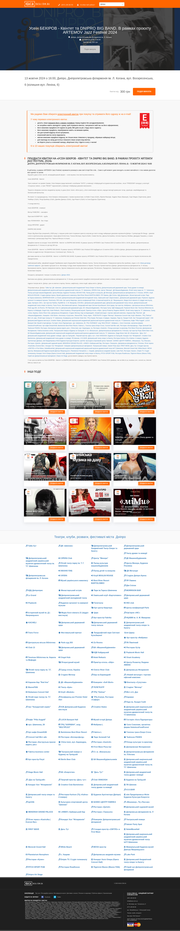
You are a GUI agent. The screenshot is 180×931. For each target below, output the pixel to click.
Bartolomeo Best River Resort (68, 325)
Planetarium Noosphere (79, 351)
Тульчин (43, 917)
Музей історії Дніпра (44, 323)
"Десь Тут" (143, 333)
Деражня (46, 906)
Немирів (66, 912)
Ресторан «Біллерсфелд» (129, 325)
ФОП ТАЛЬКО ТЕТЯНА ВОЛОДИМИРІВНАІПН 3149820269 (139, 919)
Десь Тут (133, 346)
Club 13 (57, 308)
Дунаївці (83, 906)
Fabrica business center (45, 330)
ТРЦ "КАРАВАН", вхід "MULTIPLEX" (98, 323)
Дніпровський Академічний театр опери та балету (83, 353)
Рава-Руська (60, 914)
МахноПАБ (78, 315)
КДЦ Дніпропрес (123, 295)
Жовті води (28, 907)
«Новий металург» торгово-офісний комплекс (110, 313)
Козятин (112, 908)
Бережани (35, 903)
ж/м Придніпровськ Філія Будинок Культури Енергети (61, 341)
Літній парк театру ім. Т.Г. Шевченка (50, 318)
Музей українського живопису (66, 295)
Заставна (49, 907)
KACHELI (80, 303)
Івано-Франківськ (30, 902)
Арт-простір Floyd (135, 330)
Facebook (45, 897)
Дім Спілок (113, 295)
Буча (104, 903)
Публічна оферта (97, 893)
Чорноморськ (47, 918)
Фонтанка (72, 917)
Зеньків (71, 907)
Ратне (80, 914)
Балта (101, 902)
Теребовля (95, 916)
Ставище (50, 916)
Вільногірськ (115, 903)
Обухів (27, 913)
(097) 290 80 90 (65, 5)
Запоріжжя (43, 907)
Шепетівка (61, 918)
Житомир (102, 906)
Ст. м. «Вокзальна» (91, 330)
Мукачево (55, 912)
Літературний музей (78, 310)
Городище (34, 906)
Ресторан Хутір (105, 308)
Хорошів (100, 917)
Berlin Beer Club (147, 330)
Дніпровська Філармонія (59, 313)
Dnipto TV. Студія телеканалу (72, 859)
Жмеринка (109, 906)
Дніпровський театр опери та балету (100, 338)
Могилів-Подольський (37, 912)
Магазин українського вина (100, 918)
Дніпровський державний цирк (130, 298)
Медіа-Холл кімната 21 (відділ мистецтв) (138, 300)
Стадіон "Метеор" (108, 315)
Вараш (39, 904)
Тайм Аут (48, 288)
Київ (90, 908)
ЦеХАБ (82, 341)
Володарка (75, 904)
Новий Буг (79, 912)
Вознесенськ (66, 904)
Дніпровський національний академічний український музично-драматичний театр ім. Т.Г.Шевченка (96, 320)
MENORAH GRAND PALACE (72, 343)
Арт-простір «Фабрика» (123, 305)
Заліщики (35, 907)
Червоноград (116, 917)
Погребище (113, 913)
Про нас (37, 893)
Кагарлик (94, 907)
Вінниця (27, 904)
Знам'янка (78, 907)
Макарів (63, 911)
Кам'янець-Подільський (32, 908)
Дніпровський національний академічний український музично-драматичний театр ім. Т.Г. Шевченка (80, 333)
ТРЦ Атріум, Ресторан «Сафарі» (98, 318)
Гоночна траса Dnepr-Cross (94, 325)
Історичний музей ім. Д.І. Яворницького (109, 300)
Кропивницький (101, 909)
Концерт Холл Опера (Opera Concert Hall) (50, 353)
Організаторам (107, 893)
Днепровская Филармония (137, 747)
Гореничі (27, 906)
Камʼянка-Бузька (59, 908)
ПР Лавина (104, 295)
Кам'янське (50, 908)
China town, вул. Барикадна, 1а (81, 328)
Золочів (84, 907)
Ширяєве (67, 918)
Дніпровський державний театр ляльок (119, 303)
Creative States (56, 320)
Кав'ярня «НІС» (37, 303)
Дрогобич (72, 906)
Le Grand (58, 298)
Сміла (33, 916)
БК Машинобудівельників (36, 333)
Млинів (27, 912)
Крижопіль (92, 909)
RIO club (59, 300)
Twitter (57, 897)
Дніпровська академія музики (105, 351)
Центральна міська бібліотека (142, 305)
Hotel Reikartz (54, 310)
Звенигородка (58, 907)
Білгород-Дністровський (79, 902)
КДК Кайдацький (117, 308)
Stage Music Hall (121, 333)
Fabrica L (81, 325)
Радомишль (74, 914)
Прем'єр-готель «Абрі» (93, 310)
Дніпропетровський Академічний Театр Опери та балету (81, 288)
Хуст (110, 917)
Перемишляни (81, 913)
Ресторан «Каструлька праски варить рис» (55, 328)
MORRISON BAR (48, 298)
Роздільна (99, 914)
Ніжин (60, 912)
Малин (77, 911)
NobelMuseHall (49, 348)
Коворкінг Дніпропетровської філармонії (78, 346)
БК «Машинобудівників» (91, 308)
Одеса (45, 913)
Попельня (48, 914)
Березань (41, 903)
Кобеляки (95, 908)
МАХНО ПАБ (80, 293)
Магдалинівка (56, 911)
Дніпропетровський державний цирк (114, 288)
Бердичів (27, 903)
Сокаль (44, 916)
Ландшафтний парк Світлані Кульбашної (92, 305)
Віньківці (33, 904)
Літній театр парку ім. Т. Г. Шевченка (141, 290)
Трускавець (36, 917)
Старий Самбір (58, 916)
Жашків (89, 906)
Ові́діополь (33, 913)
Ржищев (86, 914)
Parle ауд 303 (32, 308)
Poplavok (145, 298)
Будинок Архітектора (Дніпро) (106, 795)
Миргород (106, 911)
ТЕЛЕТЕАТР (97, 315)
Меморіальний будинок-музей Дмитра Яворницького (52, 351)
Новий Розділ (87, 912)
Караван (113, 318)
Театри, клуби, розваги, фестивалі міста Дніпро (90, 537)
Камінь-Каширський (71, 908)
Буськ (100, 903)
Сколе (115, 914)
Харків (78, 917)
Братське (88, 903)
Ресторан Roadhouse (122, 353)
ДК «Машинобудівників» (70, 682)
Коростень (34, 909)
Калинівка (101, 907)
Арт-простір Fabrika (50, 303)
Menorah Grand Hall (130, 348)
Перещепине (90, 913)
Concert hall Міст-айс (112, 325)
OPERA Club (95, 290)
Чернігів (39, 918)
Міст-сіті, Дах (32, 318)
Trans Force (57, 305)
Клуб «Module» (136, 315)
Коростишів (42, 909)
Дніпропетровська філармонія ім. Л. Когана (128, 293)
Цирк (29, 303)
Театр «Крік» (87, 315)
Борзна (61, 903)
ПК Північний (49, 308)
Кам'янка (42, 908)
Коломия (118, 908)
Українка (55, 917)
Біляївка (96, 902)
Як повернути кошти (60, 893)
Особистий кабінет (86, 5)
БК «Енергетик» (133, 333)
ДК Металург (108, 293)
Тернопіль (103, 916)
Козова (106, 908)
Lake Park (119, 351)
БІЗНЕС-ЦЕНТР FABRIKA (122, 341)
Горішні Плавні (115, 904)
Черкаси (27, 918)
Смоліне (38, 916)
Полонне (34, 914)
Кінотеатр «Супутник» (66, 315)
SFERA (146, 293)
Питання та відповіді (85, 893)
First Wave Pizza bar (135, 328)
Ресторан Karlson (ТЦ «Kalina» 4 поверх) (128, 338)
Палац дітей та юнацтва (94, 293)
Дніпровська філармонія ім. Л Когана (131, 343)
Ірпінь (48, 902)
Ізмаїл (38, 902)
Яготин (89, 918)
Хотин (105, 917)
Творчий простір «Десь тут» (85, 336)
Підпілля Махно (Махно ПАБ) (141, 353)
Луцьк (38, 911)
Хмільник (84, 917)
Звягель (65, 907)
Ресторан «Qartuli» (34, 343)
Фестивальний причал (69, 305)
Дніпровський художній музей (52, 343)
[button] (111, 4)
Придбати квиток (56, 411)
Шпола (74, 918)
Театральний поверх (100, 346)
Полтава (41, 914)
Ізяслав (43, 902)
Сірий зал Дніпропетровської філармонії (42, 356)
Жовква (115, 906)
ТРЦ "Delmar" (147, 315)
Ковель (101, 908)
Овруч (40, 913)
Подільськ (28, 914)
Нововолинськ (96, 912)
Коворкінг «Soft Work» (50, 315)
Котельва (56, 909)
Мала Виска (70, 911)
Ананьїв (60, 902)
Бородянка (81, 903)
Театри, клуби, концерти (134, 913)
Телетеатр (52, 300)
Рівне (53, 914)
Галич (107, 904)
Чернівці (33, 918)
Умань (61, 917)
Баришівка (108, 902)
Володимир (82, 904)
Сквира (110, 914)
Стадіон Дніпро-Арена (48, 295)
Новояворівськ (116, 912)
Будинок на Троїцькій (115, 336)
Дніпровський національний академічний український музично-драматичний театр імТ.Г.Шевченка (89, 348)
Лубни (33, 911)
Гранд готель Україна (69, 670)
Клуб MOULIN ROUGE (102, 576)
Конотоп (27, 909)
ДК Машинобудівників (120, 290)
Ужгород (49, 917)
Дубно (78, 906)
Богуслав (55, 903)
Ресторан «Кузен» (130, 351)
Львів (42, 911)
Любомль (48, 911)
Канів (79, 908)
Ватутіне (52, 904)
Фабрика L (115, 323)
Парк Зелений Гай (145, 325)
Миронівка (113, 911)
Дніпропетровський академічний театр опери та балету (136, 625)
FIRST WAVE (125, 346)
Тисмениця (110, 916)
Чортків (54, 918)
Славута (27, 916)
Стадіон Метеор (74, 313)
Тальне (76, 916)
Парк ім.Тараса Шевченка (104, 590)
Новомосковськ (106, 912)
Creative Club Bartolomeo (70, 785)
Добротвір (65, 906)
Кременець (70, 909)
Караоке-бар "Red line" (134, 313)
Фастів (66, 917)
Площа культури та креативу (117, 328)
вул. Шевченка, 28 (79, 323)
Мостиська (48, 912)
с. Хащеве (90, 351)
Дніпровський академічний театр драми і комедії (44, 336)
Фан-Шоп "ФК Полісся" (133, 916)
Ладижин (109, 909)
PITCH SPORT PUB (107, 353)
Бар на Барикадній (87, 313)
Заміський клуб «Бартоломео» (108, 298)
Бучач (109, 903)
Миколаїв (83, 911)
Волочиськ (90, 904)
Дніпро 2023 (65, 275)
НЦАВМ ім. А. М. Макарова (67, 303)
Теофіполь (88, 916)
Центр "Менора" (106, 290)
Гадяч (96, 904)
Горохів (41, 906)
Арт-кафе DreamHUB (49, 325)
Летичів (115, 909)
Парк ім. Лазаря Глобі (124, 318)
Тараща (81, 916)
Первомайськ (72, 913)
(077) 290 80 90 (131, 907)
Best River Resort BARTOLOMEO (88, 295)
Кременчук (77, 909)
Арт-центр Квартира (70, 300)
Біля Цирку (110, 305)
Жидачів (95, 906)
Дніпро (59, 906)
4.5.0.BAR (83, 338)
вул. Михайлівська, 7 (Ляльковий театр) (138, 910)
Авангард (54, 902)
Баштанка (115, 902)
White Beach (142, 348)
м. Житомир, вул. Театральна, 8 (136, 904)
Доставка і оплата (72, 893)
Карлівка (84, 908)
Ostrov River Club (45, 313)
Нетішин (72, 912)
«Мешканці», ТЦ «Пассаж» (141, 341)
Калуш (107, 907)
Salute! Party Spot (114, 346)
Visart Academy (65, 310)
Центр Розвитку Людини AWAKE (113, 310)
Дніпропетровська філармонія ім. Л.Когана (113, 330)
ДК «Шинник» (57, 288)
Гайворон (102, 904)
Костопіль (49, 909)
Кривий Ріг (85, 909)
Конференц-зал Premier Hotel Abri (74, 318)
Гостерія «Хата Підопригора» (62, 323)
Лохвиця (27, 911)
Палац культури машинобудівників (40, 293)
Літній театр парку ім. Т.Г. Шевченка (138, 310)
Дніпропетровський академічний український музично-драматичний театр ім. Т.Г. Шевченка (59, 290)
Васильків (45, 904)
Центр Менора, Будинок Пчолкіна (64, 293)
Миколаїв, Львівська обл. (94, 911)
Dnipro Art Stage (61, 356)
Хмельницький (92, 917)
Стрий (66, 916)
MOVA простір (98, 847)
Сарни (105, 914)
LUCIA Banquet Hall (68, 720)
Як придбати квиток (47, 893)
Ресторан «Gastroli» (100, 328)
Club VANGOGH (101, 336)
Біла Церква (67, 902)
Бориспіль (74, 903)
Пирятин (105, 913)
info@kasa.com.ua (132, 901)
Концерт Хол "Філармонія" (132, 336)
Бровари (95, 903)
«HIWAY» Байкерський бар (92, 343)
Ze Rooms (41, 308)
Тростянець (28, 917)
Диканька (53, 906)
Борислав (67, 903)
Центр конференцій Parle (86, 300)
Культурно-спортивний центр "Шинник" (99, 341)
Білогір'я (90, 902)
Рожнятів (92, 914)
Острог (65, 913)
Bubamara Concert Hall (122, 315)
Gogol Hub (45, 310)
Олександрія (58, 913)
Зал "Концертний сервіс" (141, 318)
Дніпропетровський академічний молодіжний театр (79, 298)
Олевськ (50, 913)
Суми (70, 916)
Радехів (67, 914)
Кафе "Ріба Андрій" (137, 320)
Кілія (88, 907)
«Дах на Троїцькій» (68, 336)
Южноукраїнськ (81, 918)
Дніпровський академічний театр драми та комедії (53, 338)
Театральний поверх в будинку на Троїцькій (69, 330)
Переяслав (99, 913)
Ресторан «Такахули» (110, 343)
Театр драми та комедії (136, 288)
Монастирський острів (137, 295)
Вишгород (59, 904)
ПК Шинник (75, 338)
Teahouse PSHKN (34, 328)
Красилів (62, 909)
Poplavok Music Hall (130, 308)
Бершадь (48, 903)
